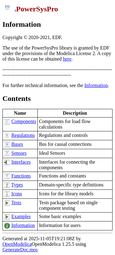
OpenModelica (17, 244)
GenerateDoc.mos (20, 249)
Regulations (23, 135)
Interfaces (21, 162)
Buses (17, 144)
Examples (21, 216)
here (67, 59)
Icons (16, 193)
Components (23, 121)
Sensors (19, 153)
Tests (16, 202)
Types (17, 184)
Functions (21, 175)
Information (21, 24)
